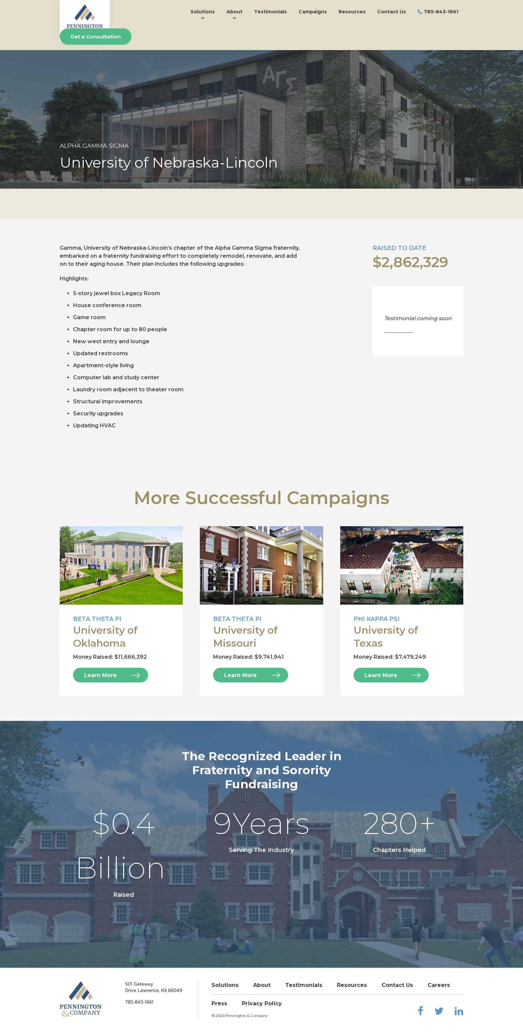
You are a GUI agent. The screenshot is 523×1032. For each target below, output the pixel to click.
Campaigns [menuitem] (313, 12)
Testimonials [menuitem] (270, 12)
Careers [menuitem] (439, 985)
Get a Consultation (95, 36)
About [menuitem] (234, 12)
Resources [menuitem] (352, 12)
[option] (261, 119)
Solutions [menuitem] (202, 12)
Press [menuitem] (219, 1003)
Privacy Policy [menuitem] (262, 1003)
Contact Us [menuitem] (391, 12)
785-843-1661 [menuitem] (441, 12)
